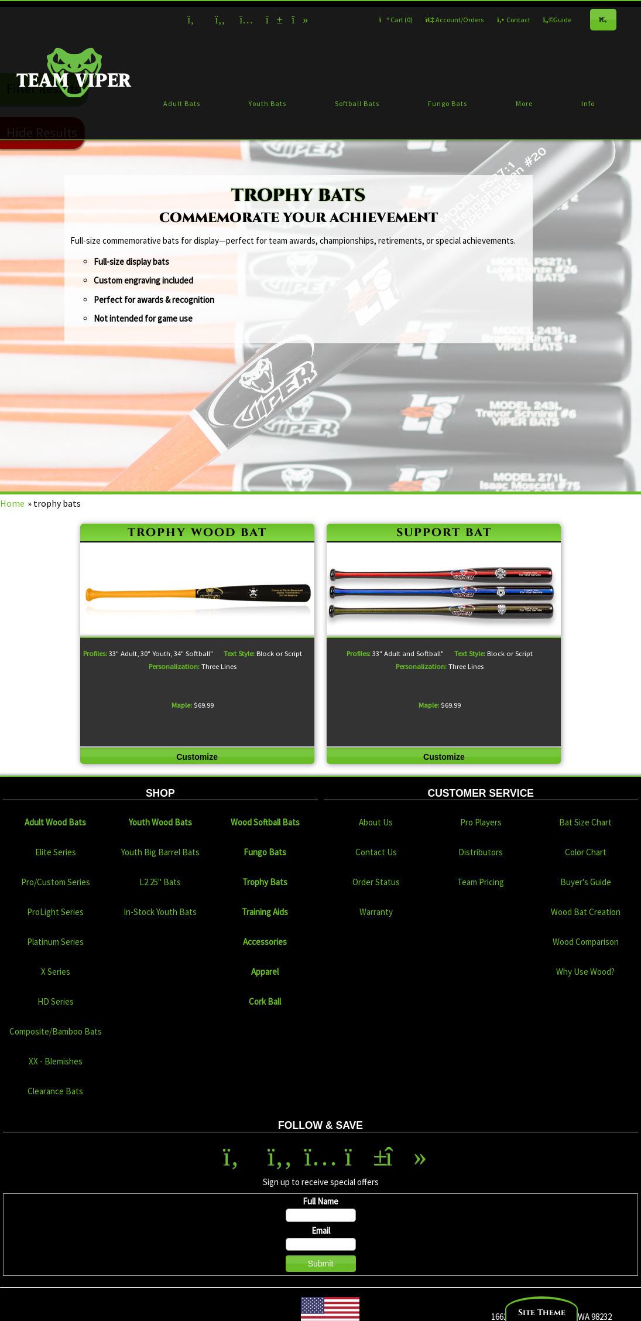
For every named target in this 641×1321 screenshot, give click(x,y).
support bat (444, 532)
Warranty (376, 911)
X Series (55, 971)
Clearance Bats (55, 1091)
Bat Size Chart (585, 822)
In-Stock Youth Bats (160, 911)
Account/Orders (455, 19)
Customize (197, 757)
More (524, 103)
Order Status (376, 882)
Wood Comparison (586, 941)
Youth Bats (267, 103)
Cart (396, 19)
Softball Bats (357, 103)
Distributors (480, 852)
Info (588, 103)
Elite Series (55, 852)
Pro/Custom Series (55, 882)
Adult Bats (181, 103)
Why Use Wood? (585, 971)
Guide (557, 19)
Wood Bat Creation (586, 911)
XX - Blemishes (56, 1061)
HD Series (55, 1001)
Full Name (320, 1201)
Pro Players (481, 822)
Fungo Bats (447, 103)
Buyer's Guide (585, 882)
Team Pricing (480, 882)
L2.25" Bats (160, 882)
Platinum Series (55, 941)
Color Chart (585, 852)
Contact (513, 19)
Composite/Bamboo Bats (55, 1031)
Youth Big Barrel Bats (160, 852)
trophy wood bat (197, 532)
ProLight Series (55, 911)
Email (320, 1230)
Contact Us (376, 852)
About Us (376, 822)
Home (12, 503)
